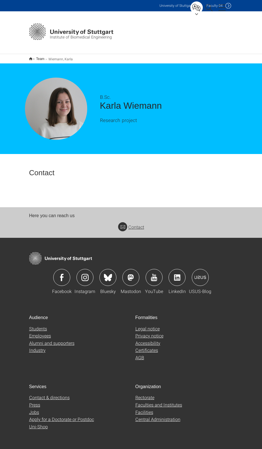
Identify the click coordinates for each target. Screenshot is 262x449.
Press (34, 401)
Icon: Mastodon (130, 273)
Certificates (146, 346)
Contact (131, 223)
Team (37, 57)
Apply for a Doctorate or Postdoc (61, 415)
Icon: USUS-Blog (200, 273)
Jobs (34, 408)
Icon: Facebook (61, 273)
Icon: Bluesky (107, 273)
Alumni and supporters (51, 339)
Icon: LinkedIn (177, 273)
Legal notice (147, 325)
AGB (139, 354)
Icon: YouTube (154, 273)
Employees (40, 332)
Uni (176, 5)
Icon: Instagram (84, 273)
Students (38, 325)
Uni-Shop (38, 423)
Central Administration (157, 415)
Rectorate (144, 394)
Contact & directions (49, 394)
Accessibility (147, 339)
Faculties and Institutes (158, 401)
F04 (214, 5)
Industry (37, 346)
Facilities (144, 408)
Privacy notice (149, 332)
